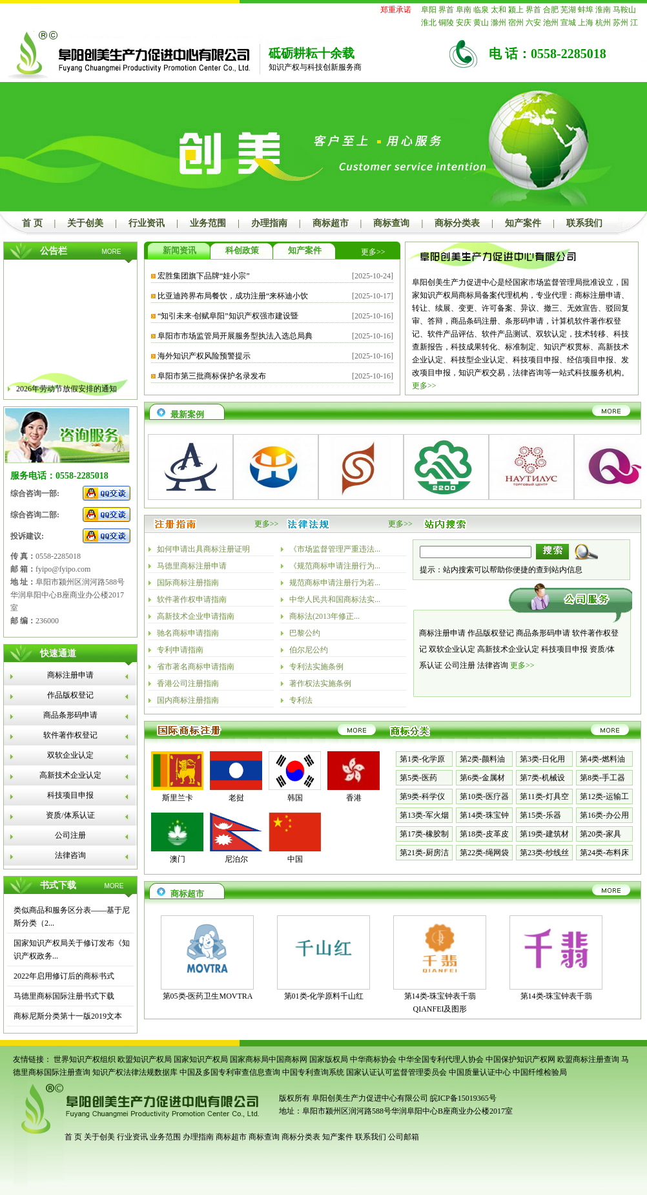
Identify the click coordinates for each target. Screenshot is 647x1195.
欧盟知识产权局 (145, 1059)
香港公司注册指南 (188, 683)
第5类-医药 (418, 777)
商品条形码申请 (70, 715)
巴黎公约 (304, 633)
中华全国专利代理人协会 (441, 1059)
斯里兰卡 (177, 797)
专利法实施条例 (316, 666)
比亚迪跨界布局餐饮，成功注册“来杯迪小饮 (233, 295)
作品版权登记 (70, 695)
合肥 (551, 9)
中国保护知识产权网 (520, 1059)
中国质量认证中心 (480, 1072)
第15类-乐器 (540, 815)
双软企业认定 (70, 755)
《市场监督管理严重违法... (334, 549)
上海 (585, 22)
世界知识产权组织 (85, 1059)
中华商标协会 (373, 1059)
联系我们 (584, 223)
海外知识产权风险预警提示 (204, 355)
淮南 (603, 9)
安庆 (463, 22)
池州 (551, 22)
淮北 (428, 22)
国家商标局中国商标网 (268, 1059)
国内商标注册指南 (188, 700)
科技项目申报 (70, 795)
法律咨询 (70, 855)
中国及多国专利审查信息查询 (230, 1072)
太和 (498, 9)
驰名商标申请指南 (188, 633)
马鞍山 (624, 9)
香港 (354, 797)
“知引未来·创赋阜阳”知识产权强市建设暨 (228, 315)
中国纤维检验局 (540, 1072)
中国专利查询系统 (313, 1072)
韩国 (295, 797)
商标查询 (391, 223)
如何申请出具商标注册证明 (203, 549)
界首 (446, 9)
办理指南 (269, 223)
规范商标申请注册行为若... (334, 582)
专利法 (301, 700)
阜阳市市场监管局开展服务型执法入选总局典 (235, 335)
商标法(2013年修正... (324, 616)
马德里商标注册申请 (192, 565)
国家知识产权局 (201, 1059)
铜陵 (446, 22)
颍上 (516, 9)
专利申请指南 (180, 649)
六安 (533, 22)
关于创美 (85, 223)
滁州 (498, 22)
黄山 (481, 22)
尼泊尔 (236, 859)
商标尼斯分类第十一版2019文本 (68, 1016)
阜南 (463, 9)
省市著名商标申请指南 (195, 666)
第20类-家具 (600, 833)
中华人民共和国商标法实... (334, 599)
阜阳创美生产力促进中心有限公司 (369, 1098)
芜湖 (568, 9)
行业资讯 (146, 223)
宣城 (568, 22)
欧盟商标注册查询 (588, 1059)
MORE (111, 251)
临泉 (481, 9)
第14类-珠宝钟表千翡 (556, 996)
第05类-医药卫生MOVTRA (208, 996)
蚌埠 (585, 9)
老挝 (236, 797)
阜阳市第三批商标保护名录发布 (212, 375)
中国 (295, 859)
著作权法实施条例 (320, 683)
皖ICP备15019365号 (463, 1098)
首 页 (32, 223)
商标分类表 (457, 223)
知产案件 (523, 223)
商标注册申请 (70, 675)
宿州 (516, 22)
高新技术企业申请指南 (195, 616)
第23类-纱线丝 (544, 852)
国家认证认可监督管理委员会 (396, 1072)
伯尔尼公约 (308, 649)
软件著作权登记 (70, 735)
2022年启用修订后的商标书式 (64, 976)
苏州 (620, 22)
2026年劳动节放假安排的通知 (66, 392)
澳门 (177, 859)
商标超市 (331, 223)
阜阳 (428, 9)
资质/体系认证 (70, 815)
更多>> (373, 251)
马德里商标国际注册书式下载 (64, 996)
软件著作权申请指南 (192, 599)
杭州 (603, 22)
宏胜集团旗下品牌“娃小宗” (204, 275)
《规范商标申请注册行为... (334, 565)
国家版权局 (328, 1059)
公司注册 (70, 835)
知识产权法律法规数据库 (135, 1072)
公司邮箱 (403, 1136)
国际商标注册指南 (188, 582)
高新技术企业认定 (70, 775)
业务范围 (208, 223)
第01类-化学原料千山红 (324, 996)
